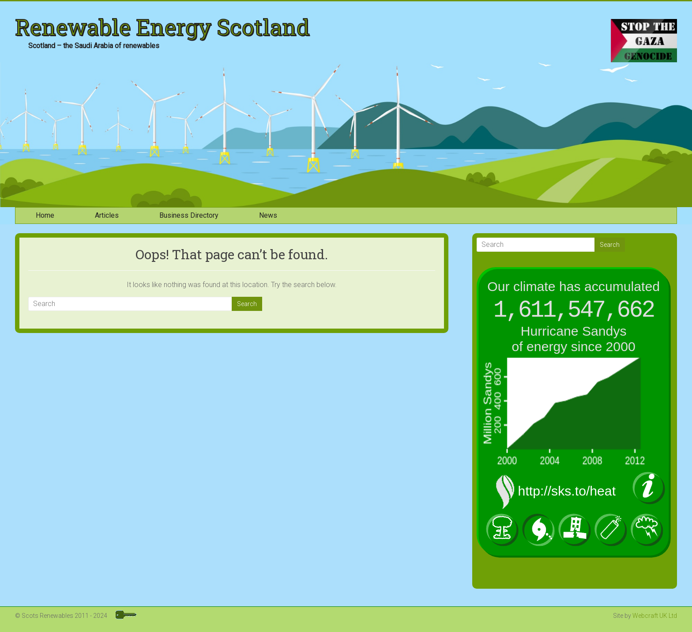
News (268, 215)
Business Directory (188, 215)
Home (45, 215)
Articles (107, 215)
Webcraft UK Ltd (654, 615)
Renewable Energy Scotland (162, 27)
